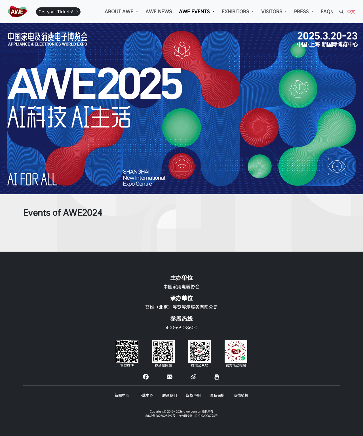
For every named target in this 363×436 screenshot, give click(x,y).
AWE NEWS (158, 11)
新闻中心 (122, 395)
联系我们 (169, 395)
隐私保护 (217, 395)
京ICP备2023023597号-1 (161, 416)
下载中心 (145, 395)
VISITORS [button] (272, 11)
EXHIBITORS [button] (236, 11)
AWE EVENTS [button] (195, 11)
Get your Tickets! (58, 11)
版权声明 (193, 395)
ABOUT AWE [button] (120, 11)
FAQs (327, 11)
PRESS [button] (302, 11)
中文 (351, 11)
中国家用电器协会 (181, 287)
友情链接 (241, 395)
